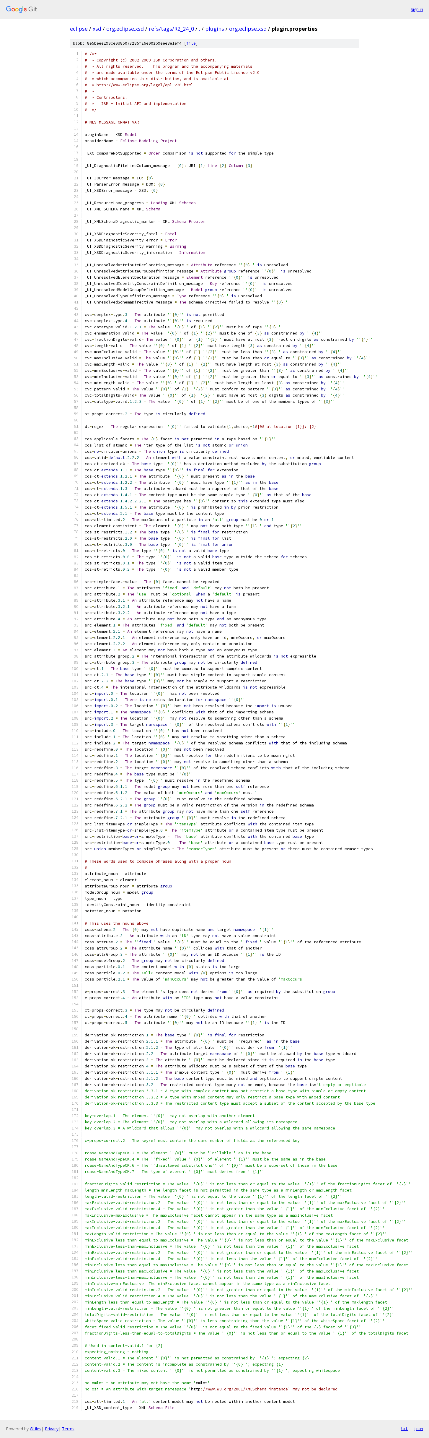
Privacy (51, 1428)
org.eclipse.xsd (125, 28)
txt (404, 1428)
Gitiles (35, 1428)
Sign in (417, 9)
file (191, 43)
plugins (214, 28)
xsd (97, 28)
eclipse (79, 28)
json (418, 1428)
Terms (68, 1428)
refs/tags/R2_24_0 (171, 28)
